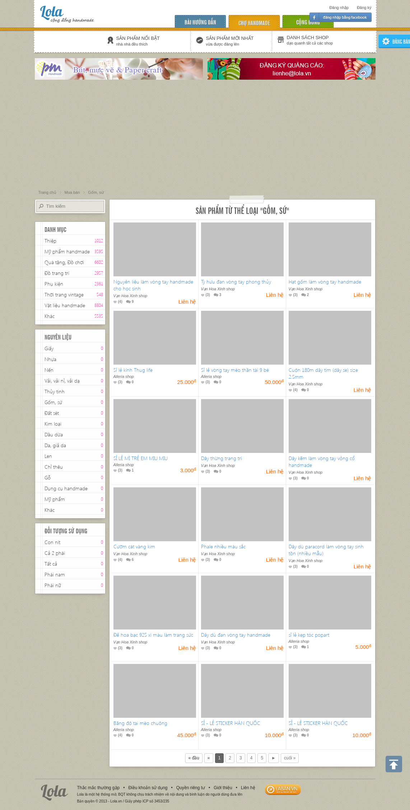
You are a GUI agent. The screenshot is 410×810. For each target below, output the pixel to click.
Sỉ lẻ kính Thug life (133, 369)
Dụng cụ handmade (66, 488)
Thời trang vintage (64, 295)
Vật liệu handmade (65, 305)
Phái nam (55, 574)
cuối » (289, 757)
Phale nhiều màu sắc (223, 546)
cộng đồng (308, 22)
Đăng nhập (339, 7)
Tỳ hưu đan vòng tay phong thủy (236, 281)
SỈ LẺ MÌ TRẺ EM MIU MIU (140, 458)
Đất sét (52, 412)
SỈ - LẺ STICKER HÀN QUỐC (230, 723)
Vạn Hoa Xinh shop (130, 296)
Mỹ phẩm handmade (67, 251)
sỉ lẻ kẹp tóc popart (309, 634)
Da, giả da (55, 445)
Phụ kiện (54, 284)
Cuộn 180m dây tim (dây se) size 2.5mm (323, 373)
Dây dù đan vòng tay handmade (235, 634)
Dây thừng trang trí (221, 458)
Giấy (49, 348)
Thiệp (50, 240)
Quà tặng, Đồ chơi (64, 262)
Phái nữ (53, 585)
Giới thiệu (223, 787)
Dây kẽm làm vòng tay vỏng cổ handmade (322, 461)
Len (48, 456)
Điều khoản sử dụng (147, 787)
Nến (49, 369)
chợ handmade (254, 22)
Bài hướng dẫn (200, 22)
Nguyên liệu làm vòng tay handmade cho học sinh (153, 285)
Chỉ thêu (54, 466)
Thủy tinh (55, 391)
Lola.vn (54, 793)
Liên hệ (248, 787)
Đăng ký (364, 7)
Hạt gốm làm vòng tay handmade (325, 281)
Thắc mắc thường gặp (98, 787)
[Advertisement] (205, 135)
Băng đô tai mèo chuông (140, 723)
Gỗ (48, 477)
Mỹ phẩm (55, 499)
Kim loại (53, 423)
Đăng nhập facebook (340, 17)
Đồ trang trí (57, 274)
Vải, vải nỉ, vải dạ (62, 380)
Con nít (52, 542)
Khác (50, 316)
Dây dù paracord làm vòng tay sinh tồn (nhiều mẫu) (326, 550)
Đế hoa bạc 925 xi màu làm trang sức (153, 634)
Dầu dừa (54, 434)
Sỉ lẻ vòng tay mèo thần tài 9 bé (235, 369)
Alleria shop (123, 376)
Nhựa (50, 359)
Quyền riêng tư (190, 787)
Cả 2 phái (55, 552)
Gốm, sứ (53, 402)
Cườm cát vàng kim (134, 546)
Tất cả (51, 563)
